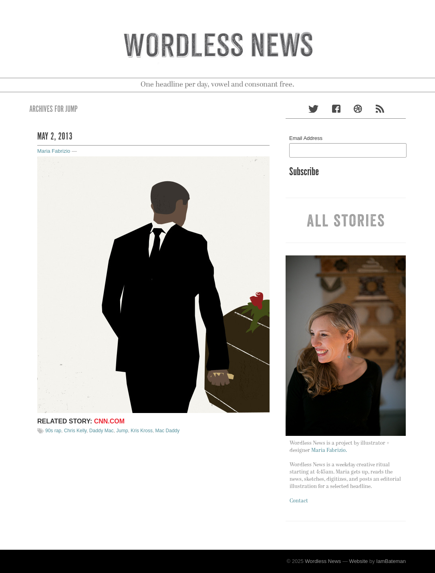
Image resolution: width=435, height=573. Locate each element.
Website (358, 561)
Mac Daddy (167, 430)
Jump (122, 430)
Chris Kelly (75, 430)
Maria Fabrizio (53, 151)
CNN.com (109, 421)
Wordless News (323, 561)
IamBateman (391, 561)
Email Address (305, 138)
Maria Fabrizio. (329, 450)
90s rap (53, 430)
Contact (299, 501)
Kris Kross (142, 430)
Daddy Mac (101, 430)
